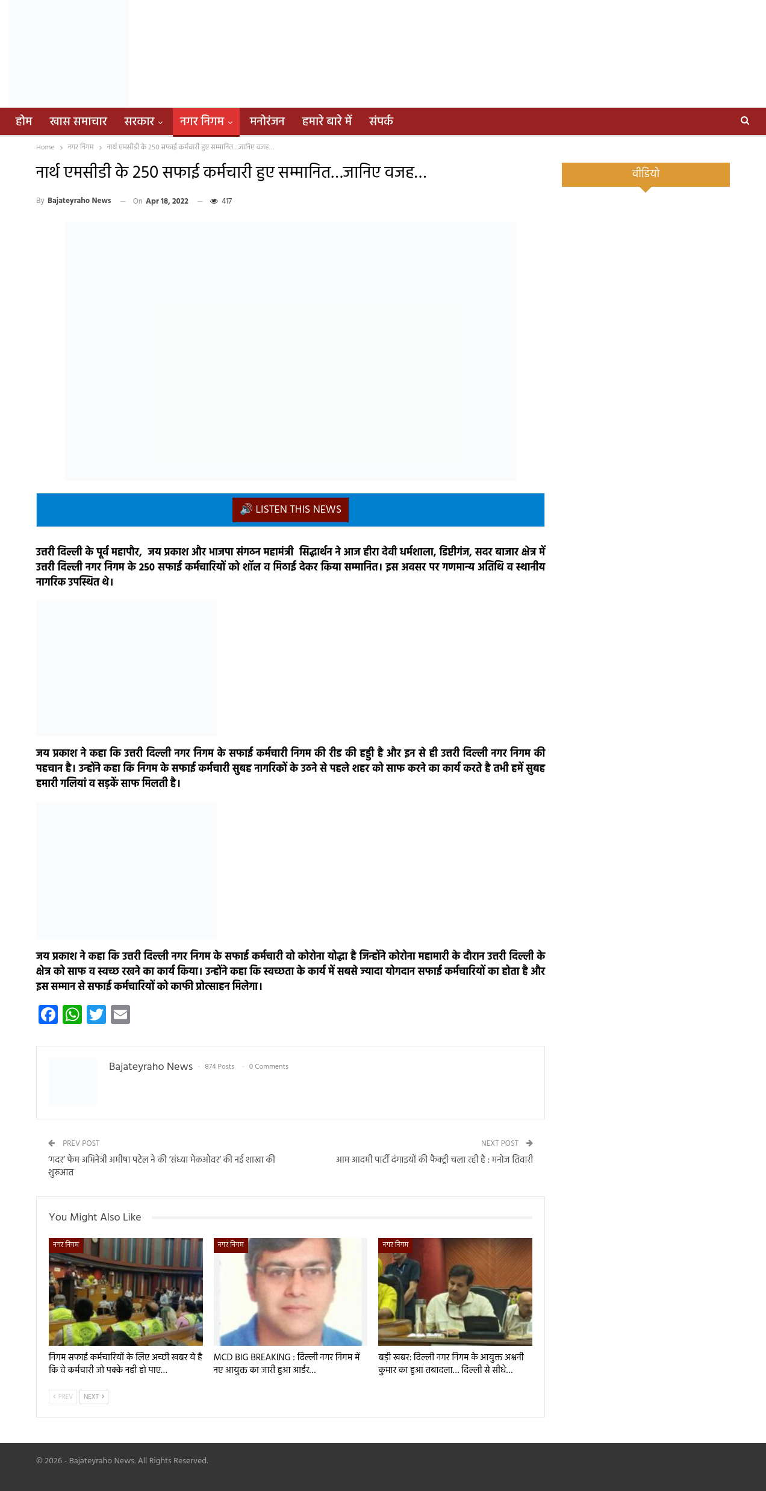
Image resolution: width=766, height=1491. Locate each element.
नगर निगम (202, 122)
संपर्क (381, 122)
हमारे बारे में (327, 122)
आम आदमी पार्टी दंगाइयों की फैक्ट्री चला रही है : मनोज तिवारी (434, 1160)
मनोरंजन (267, 122)
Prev (63, 1397)
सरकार (140, 122)
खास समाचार (78, 122)
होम (24, 122)
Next (94, 1397)
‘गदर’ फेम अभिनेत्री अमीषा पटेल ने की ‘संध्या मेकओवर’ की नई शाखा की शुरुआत (161, 1166)
